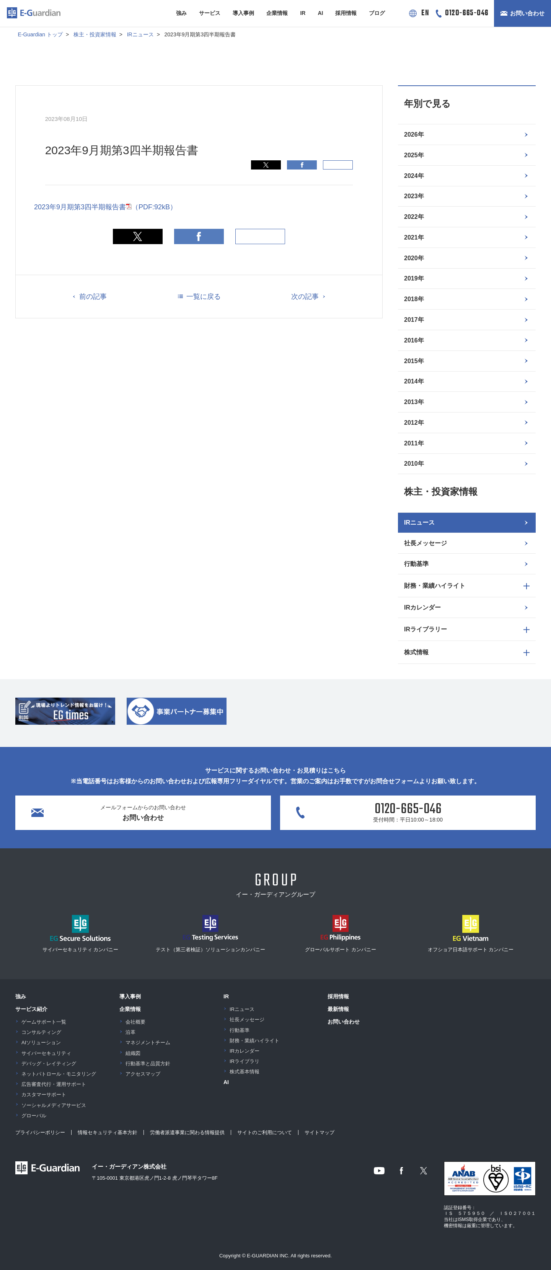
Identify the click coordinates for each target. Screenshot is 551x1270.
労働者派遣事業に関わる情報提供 (187, 1132)
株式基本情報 (244, 1071)
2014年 (414, 381)
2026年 (414, 134)
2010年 (414, 463)
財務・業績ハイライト (254, 1040)
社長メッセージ (425, 543)
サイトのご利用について (264, 1132)
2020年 (414, 258)
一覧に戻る (203, 296)
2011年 (414, 443)
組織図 (133, 1053)
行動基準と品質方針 (148, 1063)
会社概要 (135, 1022)
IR (302, 13)
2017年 (414, 319)
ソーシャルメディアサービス (53, 1105)
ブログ (377, 13)
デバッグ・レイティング (48, 1063)
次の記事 (305, 296)
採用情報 (346, 13)
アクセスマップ (143, 1074)
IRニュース (140, 34)
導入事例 (243, 13)
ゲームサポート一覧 (43, 1022)
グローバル (33, 1115)
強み (181, 13)
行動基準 (416, 564)
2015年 (414, 361)
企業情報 (277, 13)
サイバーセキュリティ (46, 1053)
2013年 (414, 402)
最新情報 (338, 1009)
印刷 (338, 165)
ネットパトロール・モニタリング (58, 1074)
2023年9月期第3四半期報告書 (105, 207)
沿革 (130, 1032)
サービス (209, 13)
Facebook (302, 165)
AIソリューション (41, 1042)
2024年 (414, 176)
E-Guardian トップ (40, 34)
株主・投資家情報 (94, 34)
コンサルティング (41, 1032)
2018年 (414, 299)
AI (320, 13)
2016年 (414, 340)
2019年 (414, 278)
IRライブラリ (244, 1061)
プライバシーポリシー (40, 1132)
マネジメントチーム (148, 1042)
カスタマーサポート (43, 1094)
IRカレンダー (422, 607)
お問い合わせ (527, 13)
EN (425, 13)
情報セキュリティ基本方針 (107, 1132)
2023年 (414, 196)
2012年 (414, 422)
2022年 (414, 217)
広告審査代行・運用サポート (53, 1084)
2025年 (414, 155)
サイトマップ (319, 1132)
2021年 (414, 237)
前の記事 (93, 296)
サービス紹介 (31, 1009)
